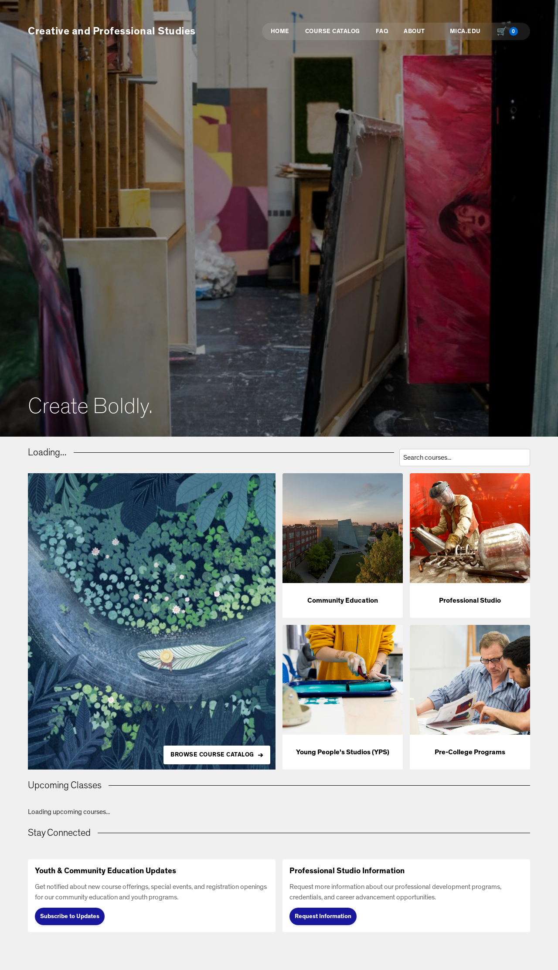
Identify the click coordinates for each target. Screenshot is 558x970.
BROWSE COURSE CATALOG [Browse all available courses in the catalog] (212, 755)
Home (280, 31)
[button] (342, 545)
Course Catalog (332, 31)
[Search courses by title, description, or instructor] (464, 457)
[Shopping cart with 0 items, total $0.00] (509, 31)
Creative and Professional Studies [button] (112, 31)
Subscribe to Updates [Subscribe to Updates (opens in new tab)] (69, 916)
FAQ (382, 31)
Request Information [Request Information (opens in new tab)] (323, 916)
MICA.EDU (465, 31)
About (414, 31)
